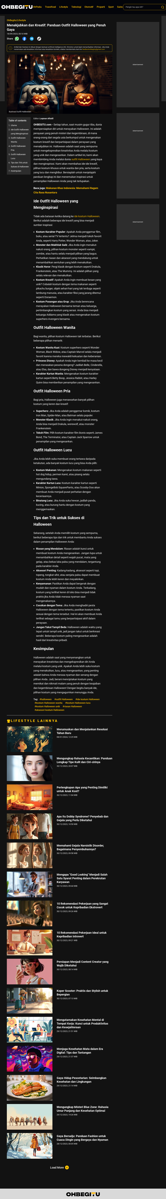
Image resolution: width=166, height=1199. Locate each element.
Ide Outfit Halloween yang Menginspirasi (20, 131)
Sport (111, 7)
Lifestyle (63, 7)
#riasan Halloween (72, 706)
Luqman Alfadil (46, 118)
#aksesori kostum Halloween (49, 710)
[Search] (162, 7)
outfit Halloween (80, 159)
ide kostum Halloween (86, 216)
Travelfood (50, 7)
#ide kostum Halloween (88, 699)
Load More (59, 1168)
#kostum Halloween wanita (48, 703)
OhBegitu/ (12, 20)
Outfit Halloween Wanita (18, 140)
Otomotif (88, 7)
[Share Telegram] (32, 39)
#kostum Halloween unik (47, 706)
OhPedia (37, 7)
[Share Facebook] (24, 39)
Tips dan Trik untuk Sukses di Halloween (20, 164)
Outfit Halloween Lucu (18, 156)
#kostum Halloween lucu (77, 703)
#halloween (46, 699)
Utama (14, 125)
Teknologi (76, 7)
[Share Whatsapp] (17, 39)
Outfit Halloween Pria (18, 148)
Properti (101, 7)
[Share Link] (39, 39)
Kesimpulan (16, 171)
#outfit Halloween (63, 699)
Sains (120, 7)
